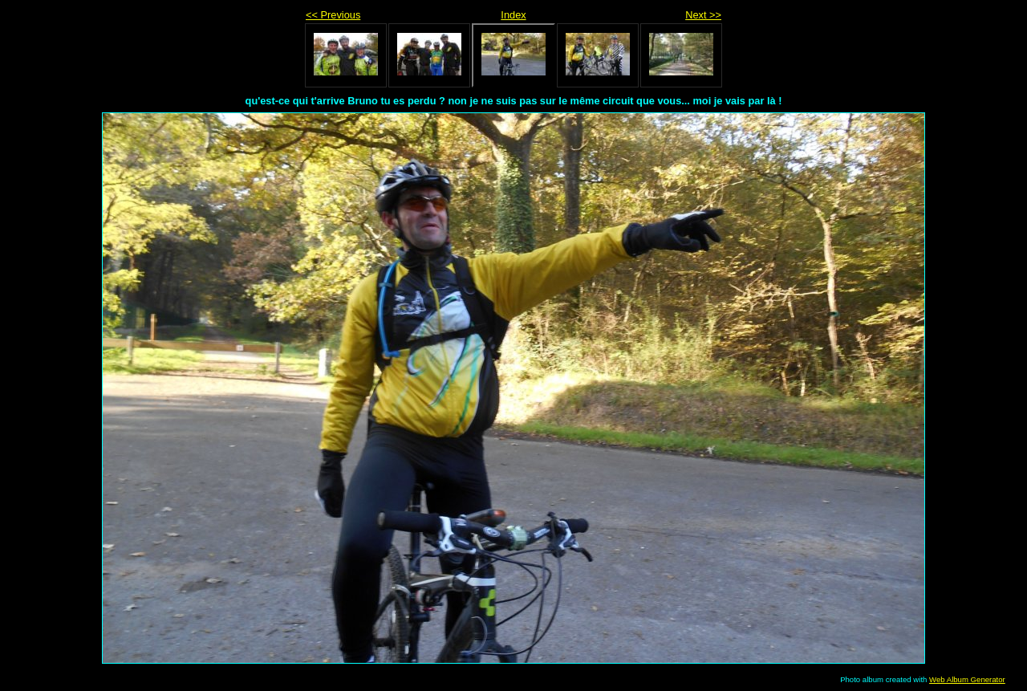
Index (513, 15)
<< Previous (333, 15)
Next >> (703, 15)
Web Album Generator (967, 679)
